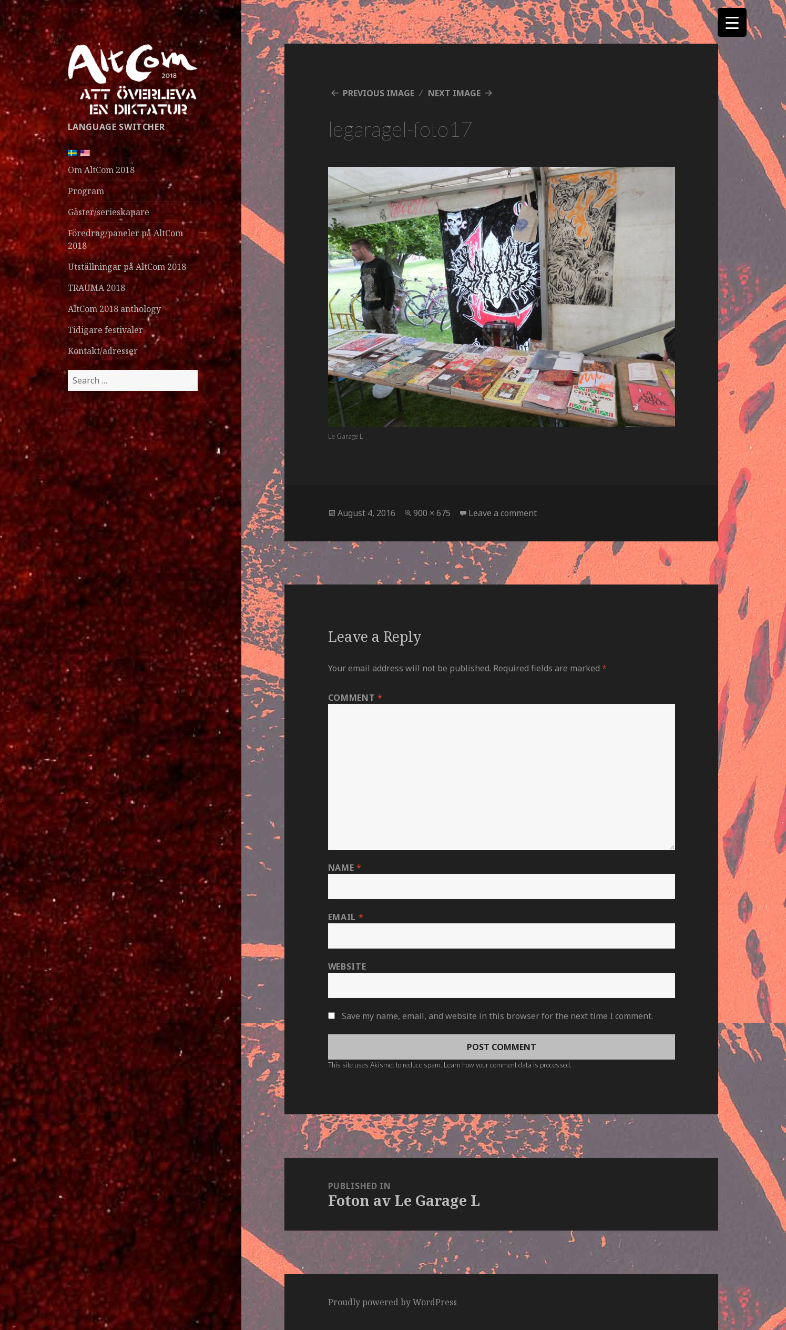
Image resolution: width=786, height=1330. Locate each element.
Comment (355, 697)
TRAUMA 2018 (96, 288)
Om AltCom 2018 (101, 170)
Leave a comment (502, 513)
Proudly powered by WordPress (392, 1302)
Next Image (454, 93)
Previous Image (378, 93)
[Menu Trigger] (732, 22)
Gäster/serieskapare (108, 212)
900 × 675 (432, 513)
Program (86, 191)
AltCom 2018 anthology (114, 309)
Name (345, 867)
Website (347, 966)
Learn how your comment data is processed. (507, 1065)
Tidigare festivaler (105, 330)
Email (345, 917)
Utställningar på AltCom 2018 (127, 267)
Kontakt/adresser (103, 351)
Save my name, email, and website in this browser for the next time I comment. (497, 1016)
